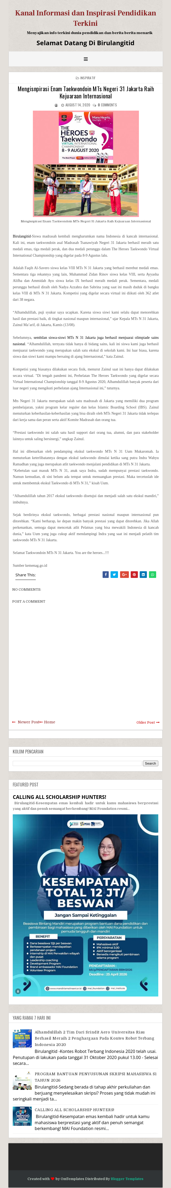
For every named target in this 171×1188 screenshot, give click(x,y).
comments (107, 104)
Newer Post (28, 722)
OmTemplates (72, 1179)
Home (49, 722)
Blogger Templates (127, 1179)
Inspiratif (88, 78)
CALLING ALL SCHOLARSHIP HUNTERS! (59, 797)
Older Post (146, 722)
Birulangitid (22, 236)
